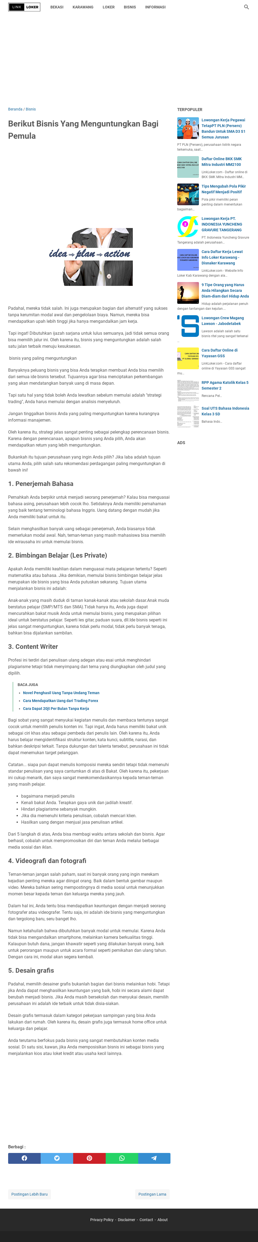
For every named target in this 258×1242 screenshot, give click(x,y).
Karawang (83, 7)
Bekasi (56, 7)
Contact (146, 1220)
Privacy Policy (102, 1220)
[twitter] (57, 1158)
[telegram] (154, 1158)
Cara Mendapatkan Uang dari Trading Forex (60, 701)
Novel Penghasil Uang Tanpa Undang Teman (61, 693)
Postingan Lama (152, 1194)
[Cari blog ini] (246, 7)
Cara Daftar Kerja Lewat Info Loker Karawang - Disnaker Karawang (222, 257)
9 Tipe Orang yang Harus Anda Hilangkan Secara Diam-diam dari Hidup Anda (225, 290)
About (162, 1220)
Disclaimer (126, 1220)
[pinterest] (89, 1158)
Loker (109, 7)
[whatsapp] (122, 1158)
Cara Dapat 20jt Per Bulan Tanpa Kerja (56, 708)
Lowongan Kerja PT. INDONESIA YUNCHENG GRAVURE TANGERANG (222, 224)
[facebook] (24, 1158)
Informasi (155, 7)
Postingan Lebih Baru (29, 1194)
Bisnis (130, 7)
